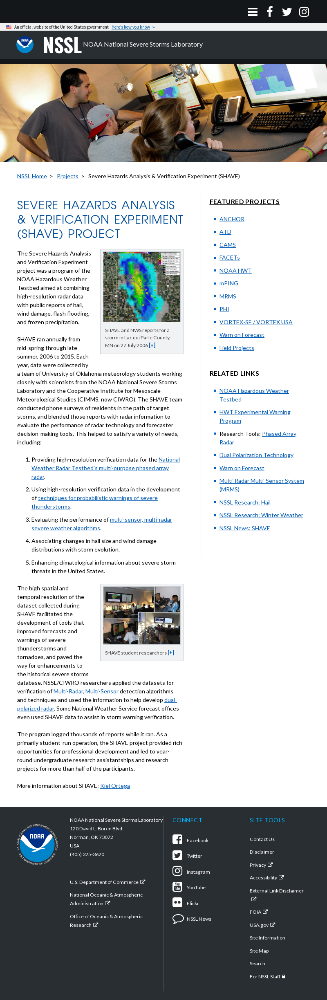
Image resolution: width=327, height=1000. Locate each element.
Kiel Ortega (115, 785)
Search (257, 963)
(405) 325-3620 (87, 854)
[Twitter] (287, 11)
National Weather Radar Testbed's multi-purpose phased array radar (105, 468)
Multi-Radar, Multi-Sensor (86, 691)
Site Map (259, 951)
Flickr (185, 903)
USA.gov (259, 925)
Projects (67, 176)
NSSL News (191, 919)
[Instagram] (304, 11)
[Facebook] (269, 11)
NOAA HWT (235, 270)
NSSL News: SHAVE (244, 528)
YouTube (189, 887)
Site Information (267, 938)
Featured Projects (245, 201)
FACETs (229, 257)
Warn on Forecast (241, 334)
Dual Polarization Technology (256, 454)
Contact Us (262, 839)
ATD (225, 231)
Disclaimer (262, 852)
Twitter (187, 856)
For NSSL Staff (265, 976)
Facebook (190, 840)
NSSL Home (32, 176)
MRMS (227, 296)
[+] (152, 345)
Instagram (191, 872)
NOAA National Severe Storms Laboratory (123, 44)
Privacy (258, 865)
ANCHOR (231, 218)
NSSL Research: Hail (245, 502)
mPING (228, 283)
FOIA (255, 912)
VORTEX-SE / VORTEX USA (256, 321)
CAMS (227, 244)
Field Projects (236, 347)
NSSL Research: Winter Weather (261, 514)
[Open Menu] (252, 11)
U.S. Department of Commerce (104, 882)
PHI (224, 308)
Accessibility (263, 877)
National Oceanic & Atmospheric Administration (106, 899)
